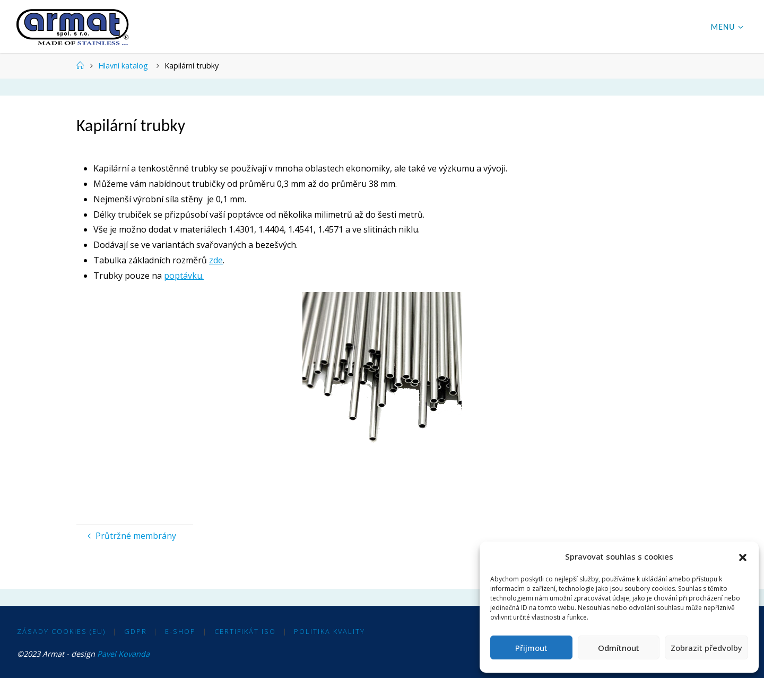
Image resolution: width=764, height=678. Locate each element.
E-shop (180, 631)
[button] (742, 557)
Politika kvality (329, 631)
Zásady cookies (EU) (61, 631)
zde (216, 260)
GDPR (135, 631)
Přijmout (531, 647)
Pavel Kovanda (123, 654)
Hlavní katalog (123, 66)
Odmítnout (618, 647)
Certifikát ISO (245, 631)
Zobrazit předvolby (706, 647)
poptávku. (184, 275)
